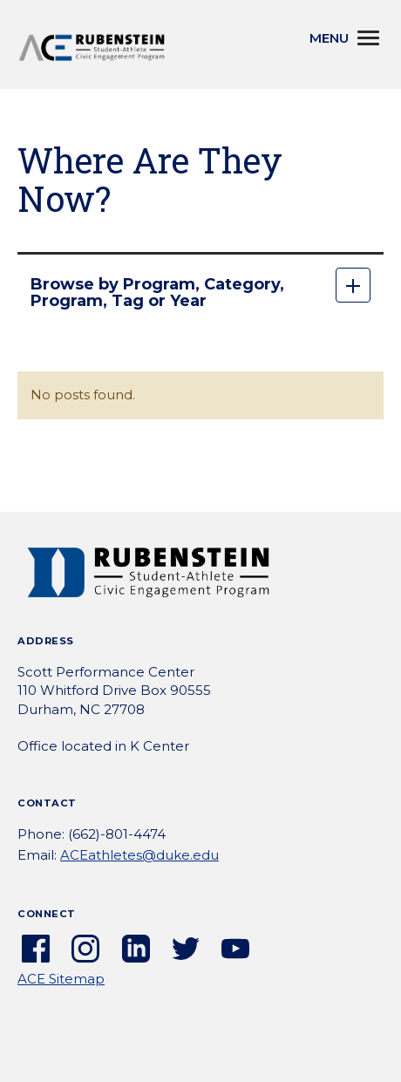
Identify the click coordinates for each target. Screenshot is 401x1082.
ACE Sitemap (61, 978)
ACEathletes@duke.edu (139, 855)
